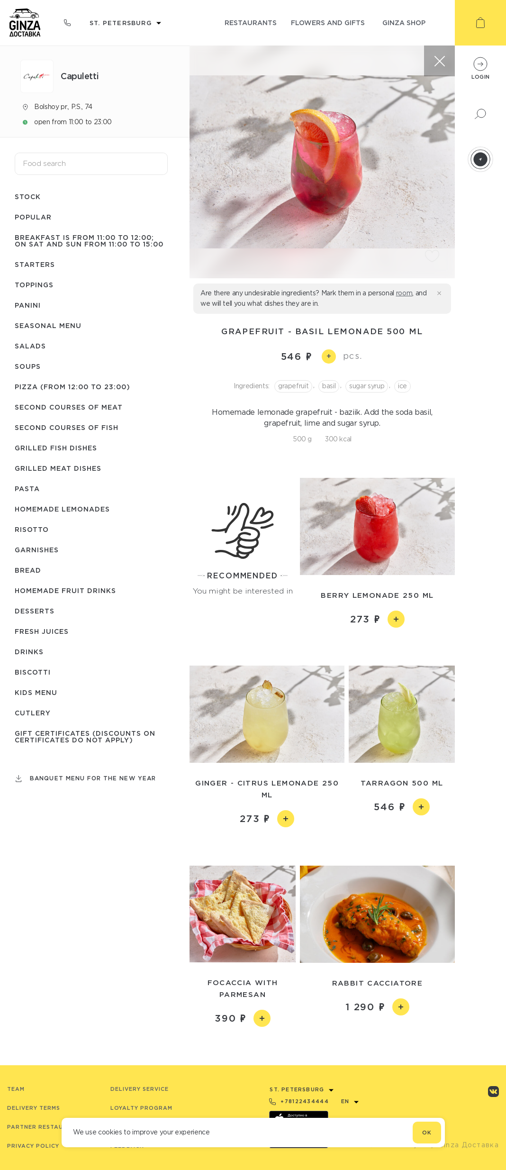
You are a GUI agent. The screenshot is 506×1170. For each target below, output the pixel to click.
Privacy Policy (33, 1146)
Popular (33, 216)
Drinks (29, 651)
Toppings (34, 284)
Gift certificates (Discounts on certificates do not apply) (85, 736)
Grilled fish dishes (56, 447)
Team (16, 1089)
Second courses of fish (66, 427)
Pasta (27, 488)
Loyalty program (141, 1108)
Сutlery (33, 712)
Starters (35, 264)
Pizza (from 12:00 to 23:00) (72, 386)
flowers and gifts (328, 22)
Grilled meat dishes (58, 468)
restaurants (251, 22)
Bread (28, 570)
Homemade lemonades (62, 508)
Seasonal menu (48, 325)
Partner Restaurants (45, 1127)
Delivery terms (33, 1108)
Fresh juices (42, 631)
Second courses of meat (69, 407)
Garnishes (37, 549)
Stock (28, 196)
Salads (30, 345)
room (404, 293)
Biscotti (33, 672)
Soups (28, 366)
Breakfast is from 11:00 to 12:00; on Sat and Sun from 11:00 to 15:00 (89, 240)
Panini (28, 305)
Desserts (34, 610)
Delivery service (139, 1089)
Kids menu (36, 692)
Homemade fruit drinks (65, 590)
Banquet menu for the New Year (93, 778)
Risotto (32, 529)
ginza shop (403, 22)
